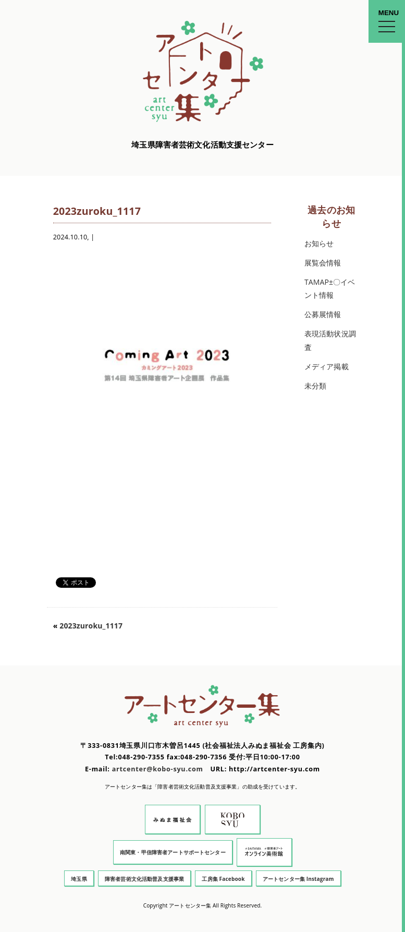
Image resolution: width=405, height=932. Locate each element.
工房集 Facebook (223, 878)
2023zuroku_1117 (90, 626)
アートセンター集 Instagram (298, 878)
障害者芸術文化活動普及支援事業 (144, 878)
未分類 (315, 386)
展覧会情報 (322, 263)
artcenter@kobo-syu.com (157, 769)
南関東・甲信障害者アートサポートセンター (173, 852)
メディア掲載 (326, 366)
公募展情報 (322, 314)
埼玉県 (79, 878)
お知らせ (319, 243)
